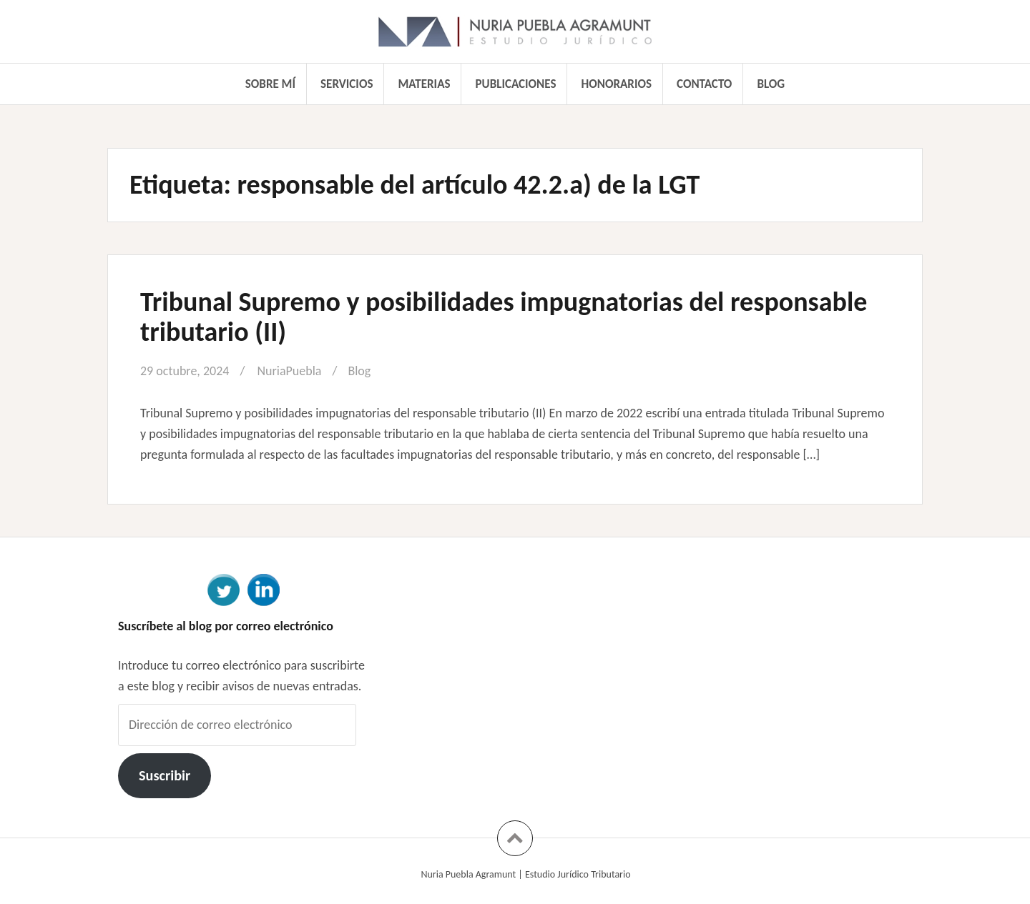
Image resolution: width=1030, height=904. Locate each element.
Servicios (346, 83)
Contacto (704, 83)
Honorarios (617, 83)
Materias (424, 83)
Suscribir (164, 775)
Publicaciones (516, 83)
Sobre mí (270, 83)
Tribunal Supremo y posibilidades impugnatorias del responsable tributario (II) (503, 316)
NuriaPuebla (289, 371)
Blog (771, 83)
